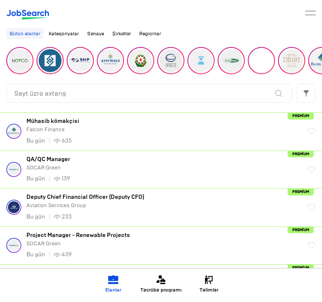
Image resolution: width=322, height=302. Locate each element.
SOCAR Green (162, 163)
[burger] (310, 14)
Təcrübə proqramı (161, 284)
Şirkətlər (121, 33)
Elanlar (113, 284)
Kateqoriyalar (64, 33)
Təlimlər (209, 284)
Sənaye (95, 33)
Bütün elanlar (25, 33)
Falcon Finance (162, 125)
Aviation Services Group (162, 201)
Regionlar (150, 33)
